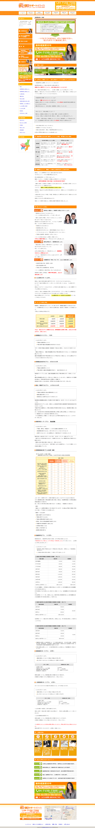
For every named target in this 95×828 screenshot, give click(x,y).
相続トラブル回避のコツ (38, 824)
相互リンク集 (22, 127)
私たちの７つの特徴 (23, 122)
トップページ (22, 13)
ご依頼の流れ (56, 13)
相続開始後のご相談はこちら (24, 91)
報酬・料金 (64, 13)
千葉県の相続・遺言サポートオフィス (47, 827)
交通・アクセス (22, 132)
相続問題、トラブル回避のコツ (25, 103)
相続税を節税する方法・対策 (24, 101)
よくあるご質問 (22, 108)
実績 (20, 86)
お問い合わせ (72, 13)
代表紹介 (39, 13)
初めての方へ (31, 13)
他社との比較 (47, 13)
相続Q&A (21, 110)
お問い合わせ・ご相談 (23, 113)
